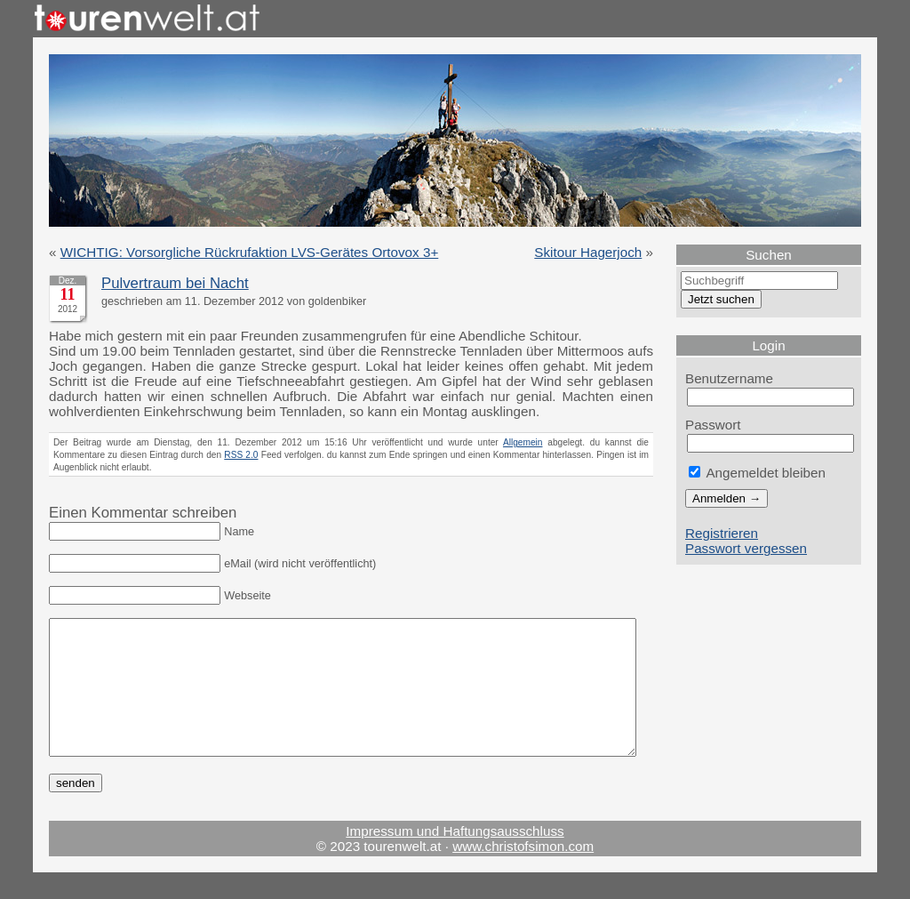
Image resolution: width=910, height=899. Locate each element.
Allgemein (523, 442)
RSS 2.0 (241, 455)
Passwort (713, 424)
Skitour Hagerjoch (588, 252)
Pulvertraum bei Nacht (175, 283)
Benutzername (729, 378)
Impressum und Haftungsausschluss (454, 857)
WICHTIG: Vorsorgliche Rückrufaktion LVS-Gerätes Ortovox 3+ (249, 252)
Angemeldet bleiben (757, 472)
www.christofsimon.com (523, 872)
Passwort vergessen (746, 548)
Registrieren (721, 533)
